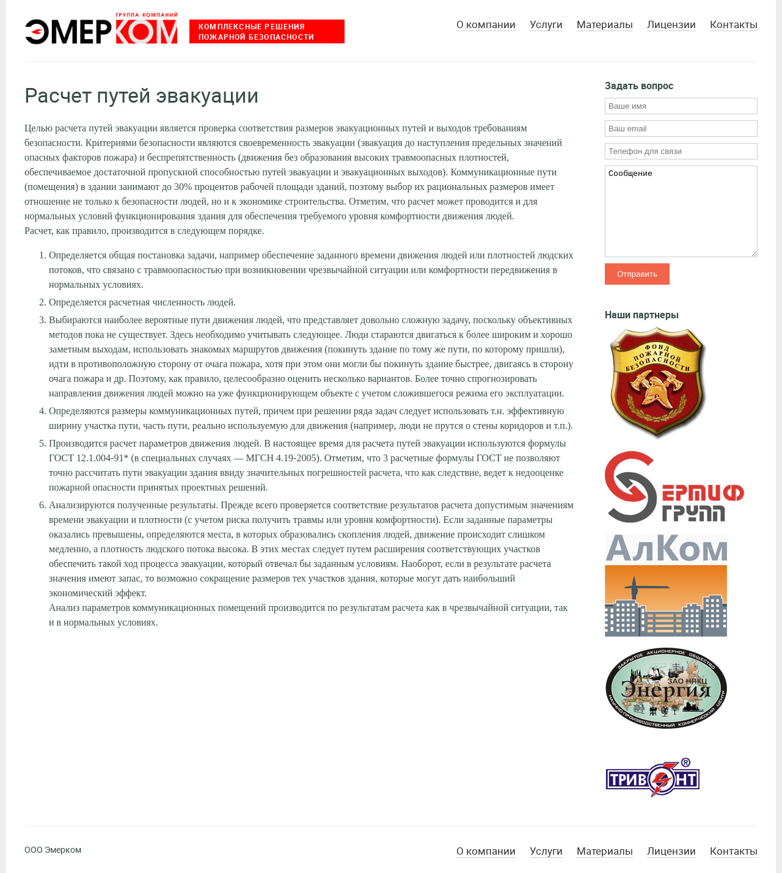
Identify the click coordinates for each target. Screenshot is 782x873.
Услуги (546, 24)
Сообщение (681, 211)
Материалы (605, 24)
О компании (486, 24)
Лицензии (671, 24)
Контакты (734, 24)
